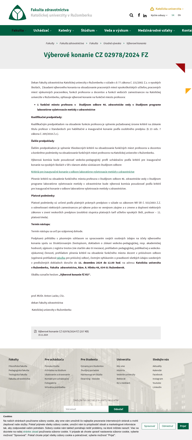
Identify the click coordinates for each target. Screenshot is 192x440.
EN (179, 15)
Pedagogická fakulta (19, 370)
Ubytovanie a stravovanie (57, 374)
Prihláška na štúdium (55, 370)
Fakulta (18, 30)
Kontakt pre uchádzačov (57, 378)
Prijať (183, 426)
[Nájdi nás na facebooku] (139, 15)
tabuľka (61, 258)
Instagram (158, 378)
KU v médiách (123, 382)
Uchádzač (41, 30)
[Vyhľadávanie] (131, 15)
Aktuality (157, 366)
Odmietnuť (167, 426)
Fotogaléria (50, 382)
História (121, 370)
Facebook (157, 374)
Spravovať (149, 426)
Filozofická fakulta (18, 366)
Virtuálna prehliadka (55, 387)
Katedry (64, 30)
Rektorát (121, 378)
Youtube (157, 382)
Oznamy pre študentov (92, 366)
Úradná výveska (112, 43)
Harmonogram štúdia (91, 374)
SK (173, 15)
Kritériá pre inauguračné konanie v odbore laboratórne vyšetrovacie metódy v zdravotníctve (82, 171)
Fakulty (50, 43)
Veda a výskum (116, 30)
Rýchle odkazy (158, 15)
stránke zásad (30, 431)
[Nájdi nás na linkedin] (145, 15)
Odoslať (118, 409)
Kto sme (121, 366)
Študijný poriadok (90, 370)
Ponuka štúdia (52, 366)
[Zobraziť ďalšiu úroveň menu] (167, 15)
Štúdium (88, 30)
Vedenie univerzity (126, 374)
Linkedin (157, 387)
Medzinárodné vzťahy (155, 30)
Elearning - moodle (90, 378)
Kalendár (157, 370)
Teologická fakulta (18, 374)
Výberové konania (136, 43)
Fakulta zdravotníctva (72, 43)
